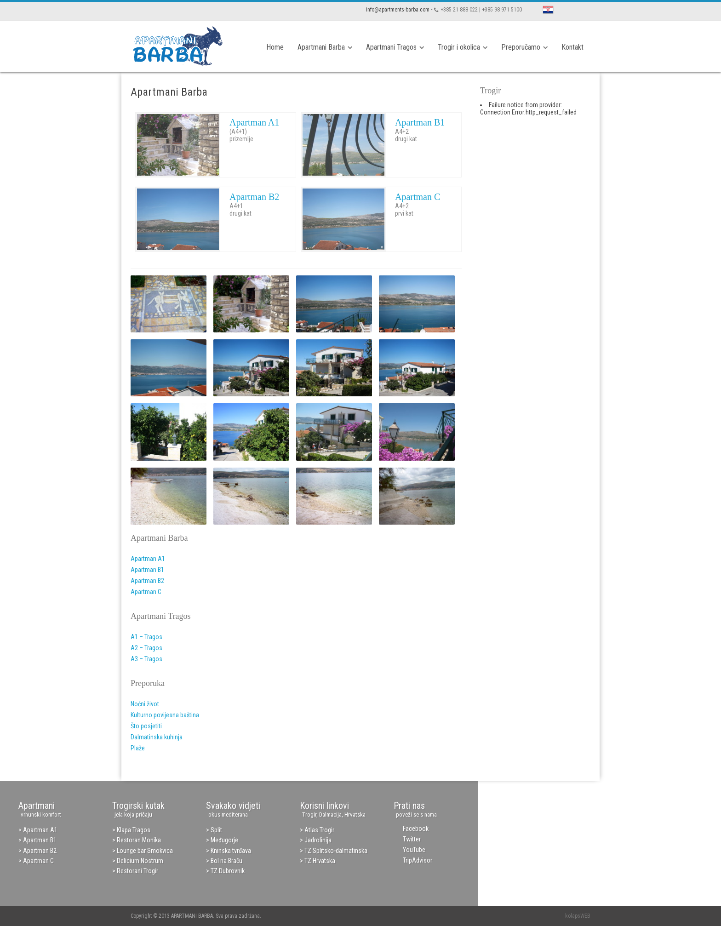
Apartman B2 (254, 197)
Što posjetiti (146, 726)
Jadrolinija (318, 840)
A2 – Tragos (146, 648)
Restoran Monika (139, 840)
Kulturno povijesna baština (165, 715)
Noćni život (145, 704)
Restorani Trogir (137, 871)
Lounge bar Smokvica (145, 850)
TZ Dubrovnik (228, 871)
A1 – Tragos (146, 636)
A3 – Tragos (146, 659)
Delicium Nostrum (140, 860)
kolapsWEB (577, 916)
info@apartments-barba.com (397, 9)
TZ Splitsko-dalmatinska (335, 850)
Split (216, 830)
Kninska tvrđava (231, 850)
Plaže (138, 748)
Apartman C (417, 197)
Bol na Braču (226, 860)
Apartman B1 (420, 122)
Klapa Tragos (133, 830)
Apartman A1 (254, 122)
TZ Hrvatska (319, 860)
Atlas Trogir (319, 830)
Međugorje (224, 840)
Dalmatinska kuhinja (157, 737)
